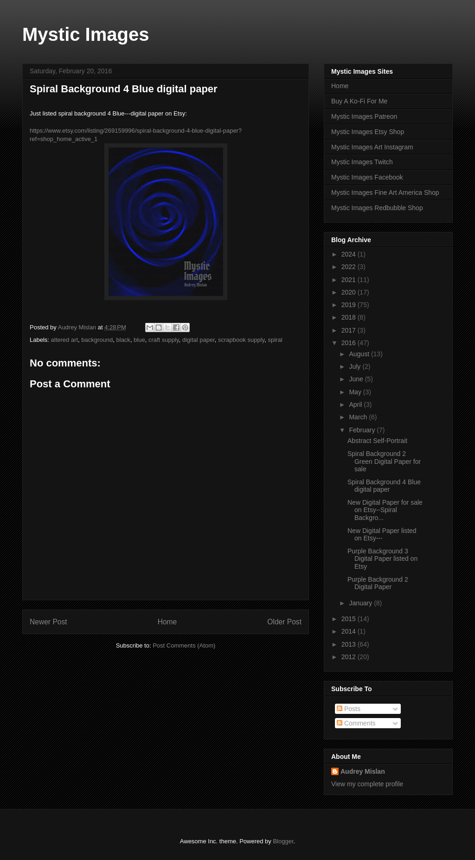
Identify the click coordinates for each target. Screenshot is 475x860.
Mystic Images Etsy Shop (367, 131)
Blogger (283, 841)
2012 (349, 657)
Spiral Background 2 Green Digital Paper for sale (384, 461)
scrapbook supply (241, 339)
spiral (275, 339)
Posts (348, 708)
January (361, 603)
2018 (349, 317)
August (360, 354)
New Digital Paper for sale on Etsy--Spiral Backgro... (385, 510)
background (97, 339)
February (363, 430)
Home (167, 622)
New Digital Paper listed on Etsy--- (382, 534)
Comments (356, 723)
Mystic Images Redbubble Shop (377, 208)
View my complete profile (367, 784)
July (355, 366)
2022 (349, 266)
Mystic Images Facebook (367, 177)
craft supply (163, 339)
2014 (349, 631)
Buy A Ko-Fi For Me (359, 101)
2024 (349, 254)
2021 (349, 279)
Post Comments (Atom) (184, 645)
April (356, 404)
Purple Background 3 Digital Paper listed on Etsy (382, 559)
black (123, 339)
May (356, 392)
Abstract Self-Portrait (377, 440)
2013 (349, 644)
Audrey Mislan (362, 771)
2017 (349, 330)
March (359, 417)
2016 (349, 343)
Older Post (284, 622)
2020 (349, 292)
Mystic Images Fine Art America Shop (385, 192)
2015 (349, 619)
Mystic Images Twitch (362, 162)
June (357, 379)
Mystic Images (85, 34)
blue (139, 339)
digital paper (198, 339)
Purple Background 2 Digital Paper (377, 583)
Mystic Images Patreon (364, 116)
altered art (64, 339)
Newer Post (48, 622)
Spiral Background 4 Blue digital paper (384, 486)
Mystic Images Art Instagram (372, 147)
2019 (349, 304)
